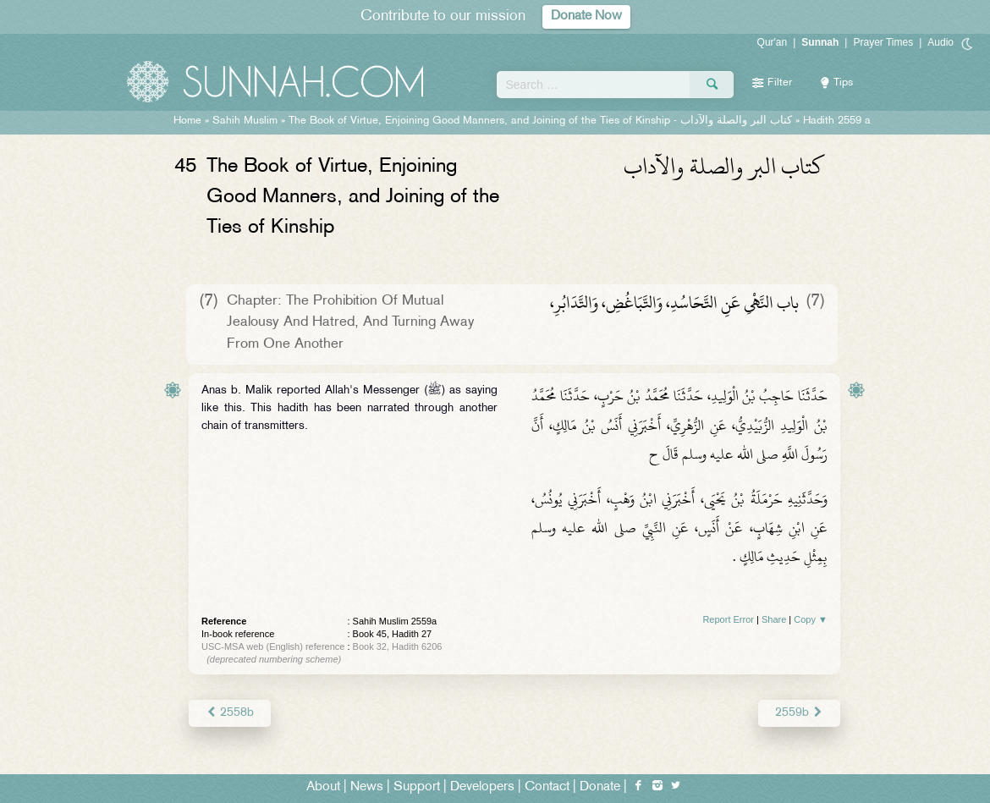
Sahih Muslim (245, 121)
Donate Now (586, 16)
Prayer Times (883, 42)
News (366, 787)
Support (416, 787)
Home (187, 121)
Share (774, 619)
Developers (482, 787)
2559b (799, 712)
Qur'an (772, 42)
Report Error (728, 619)
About (323, 787)
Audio (940, 42)
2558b (230, 712)
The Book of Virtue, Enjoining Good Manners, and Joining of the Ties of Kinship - (540, 121)
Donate (600, 787)
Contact (547, 787)
